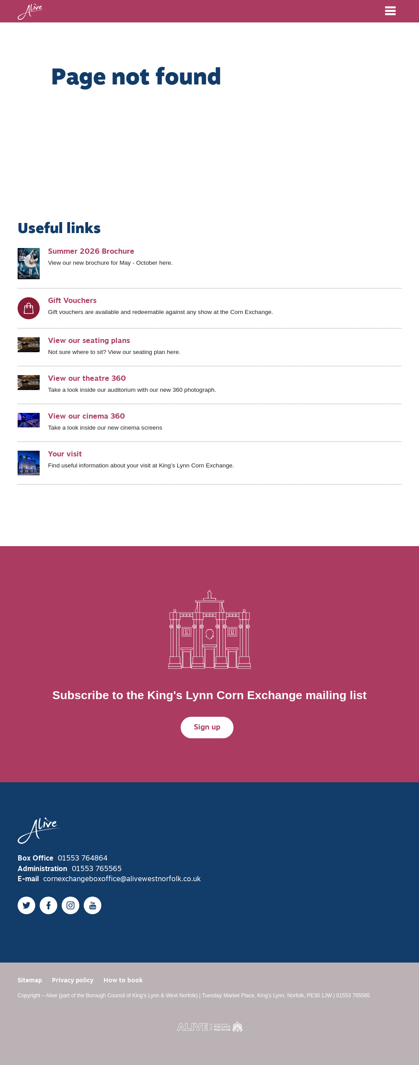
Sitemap (30, 980)
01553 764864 (83, 858)
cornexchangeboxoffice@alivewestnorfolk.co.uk (122, 879)
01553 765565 (97, 869)
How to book (123, 980)
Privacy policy (72, 980)
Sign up (207, 727)
